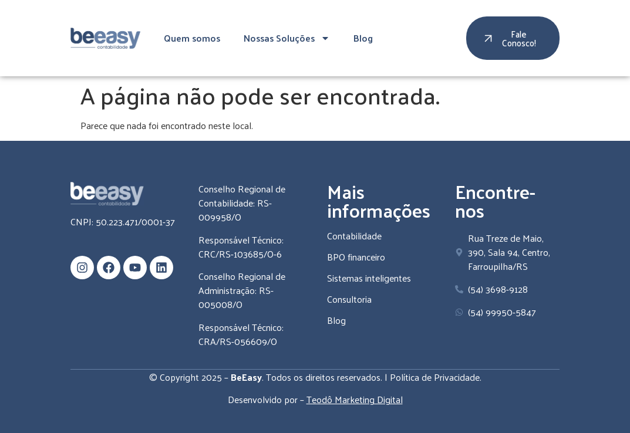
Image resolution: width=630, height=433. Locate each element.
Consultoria (349, 298)
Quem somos (192, 37)
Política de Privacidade (435, 376)
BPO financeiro (356, 256)
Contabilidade (354, 235)
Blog (363, 37)
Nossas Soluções (287, 38)
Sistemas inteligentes (369, 277)
